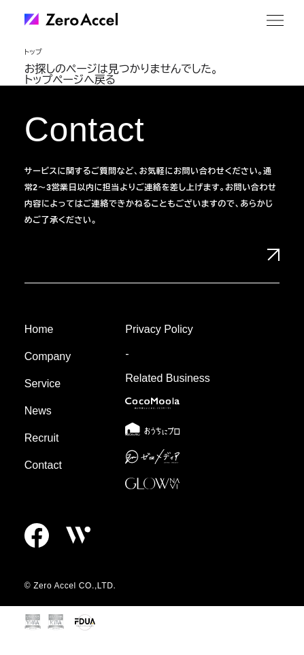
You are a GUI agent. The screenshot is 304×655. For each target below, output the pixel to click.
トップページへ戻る (70, 80)
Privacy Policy (159, 329)
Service (42, 383)
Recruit (41, 438)
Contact (43, 465)
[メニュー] (275, 20)
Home (39, 329)
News (38, 411)
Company (47, 356)
